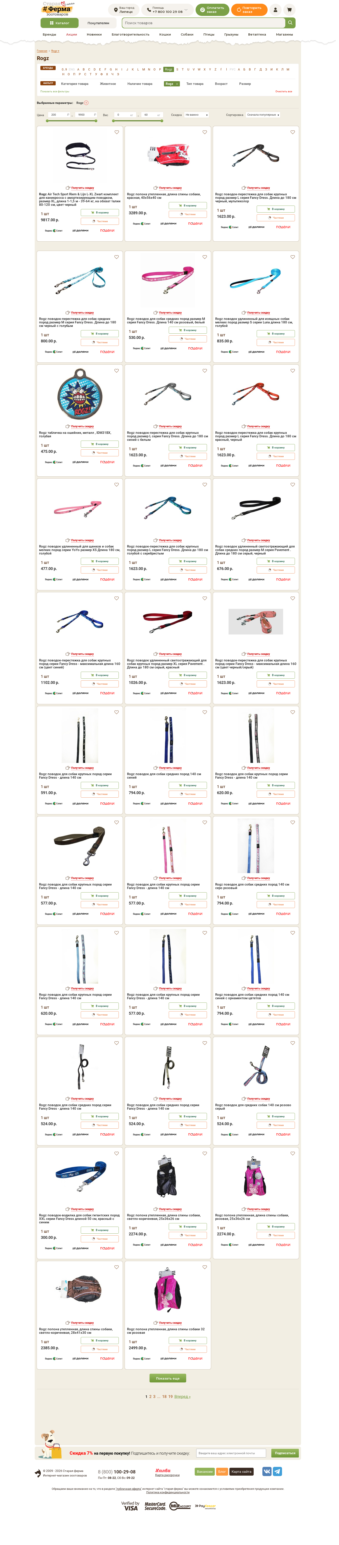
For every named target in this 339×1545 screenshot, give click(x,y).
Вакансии (205, 1499)
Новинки (94, 37)
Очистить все (283, 94)
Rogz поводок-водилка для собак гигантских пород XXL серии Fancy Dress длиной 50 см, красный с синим (79, 1246)
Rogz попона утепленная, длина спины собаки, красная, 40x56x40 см (164, 198)
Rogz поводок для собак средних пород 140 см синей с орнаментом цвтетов (252, 1023)
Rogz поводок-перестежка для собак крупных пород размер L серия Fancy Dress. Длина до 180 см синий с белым (167, 463)
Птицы (208, 37)
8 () (117, 1499)
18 (164, 1424)
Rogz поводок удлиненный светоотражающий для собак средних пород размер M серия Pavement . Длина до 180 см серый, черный (255, 577)
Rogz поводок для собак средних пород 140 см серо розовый (252, 913)
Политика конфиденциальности (168, 1519)
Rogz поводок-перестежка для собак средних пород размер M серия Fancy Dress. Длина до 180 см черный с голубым (77, 350)
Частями (102, 224)
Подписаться (283, 1480)
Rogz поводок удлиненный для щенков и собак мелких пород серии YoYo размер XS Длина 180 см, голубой (79, 577)
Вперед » (182, 1424)
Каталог (62, 26)
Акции (71, 37)
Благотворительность (130, 37)
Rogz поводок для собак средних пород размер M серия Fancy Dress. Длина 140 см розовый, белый (166, 348)
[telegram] (277, 1499)
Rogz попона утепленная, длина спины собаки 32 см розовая (166, 1358)
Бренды (49, 37)
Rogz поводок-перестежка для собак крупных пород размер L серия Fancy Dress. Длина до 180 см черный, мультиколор (255, 200)
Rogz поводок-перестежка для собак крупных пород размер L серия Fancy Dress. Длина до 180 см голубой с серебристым (167, 577)
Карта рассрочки (167, 1502)
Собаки (187, 37)
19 (170, 1424)
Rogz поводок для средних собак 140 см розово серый (253, 1134)
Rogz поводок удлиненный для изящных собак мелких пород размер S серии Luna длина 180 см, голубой (254, 350)
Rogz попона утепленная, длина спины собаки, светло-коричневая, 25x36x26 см (164, 1244)
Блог (222, 1499)
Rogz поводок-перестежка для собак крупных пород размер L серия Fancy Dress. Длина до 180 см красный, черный (255, 463)
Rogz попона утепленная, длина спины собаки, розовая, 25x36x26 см (252, 1244)
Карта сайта (241, 1499)
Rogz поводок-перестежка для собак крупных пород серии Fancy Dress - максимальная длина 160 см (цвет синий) (79, 691)
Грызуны (231, 37)
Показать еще (168, 1406)
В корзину (102, 215)
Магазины (284, 37)
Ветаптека (257, 37)
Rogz (79, 105)
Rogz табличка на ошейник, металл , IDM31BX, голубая (75, 461)
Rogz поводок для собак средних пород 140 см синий (164, 803)
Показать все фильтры (54, 94)
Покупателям (98, 26)
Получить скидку (82, 190)
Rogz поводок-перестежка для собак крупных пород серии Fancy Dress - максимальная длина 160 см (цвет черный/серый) (255, 691)
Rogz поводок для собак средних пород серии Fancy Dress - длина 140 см (75, 1134)
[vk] (266, 1499)
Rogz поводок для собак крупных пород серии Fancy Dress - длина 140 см (75, 803)
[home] (60, 10)
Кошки (165, 37)
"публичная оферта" (129, 1516)
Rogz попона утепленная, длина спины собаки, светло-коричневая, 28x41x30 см (76, 1358)
